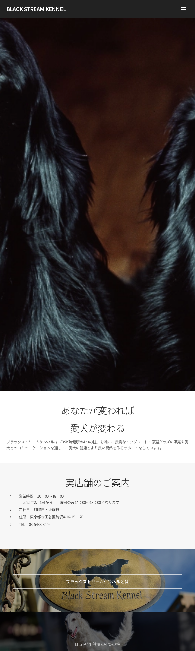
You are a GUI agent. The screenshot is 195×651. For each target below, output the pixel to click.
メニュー (183, 9)
